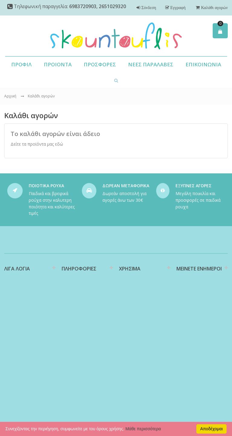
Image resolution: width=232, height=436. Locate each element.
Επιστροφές (130, 323)
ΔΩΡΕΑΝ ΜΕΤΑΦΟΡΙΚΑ (125, 185)
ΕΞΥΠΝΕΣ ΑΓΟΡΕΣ (193, 185)
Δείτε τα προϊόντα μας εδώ (37, 144)
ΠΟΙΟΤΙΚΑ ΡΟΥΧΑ (46, 185)
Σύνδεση (148, 7)
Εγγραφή (177, 7)
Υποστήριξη (130, 313)
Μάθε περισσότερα (143, 428)
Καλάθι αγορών (214, 7)
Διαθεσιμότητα (76, 297)
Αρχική (10, 96)
